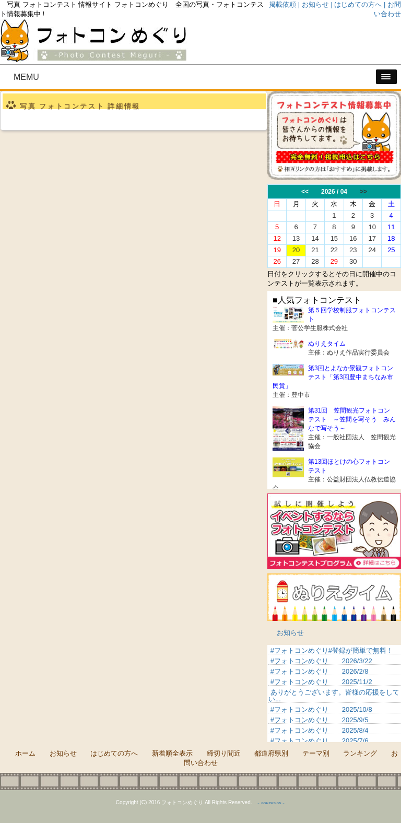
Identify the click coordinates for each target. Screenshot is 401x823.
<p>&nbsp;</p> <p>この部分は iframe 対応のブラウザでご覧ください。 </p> (334, 693)
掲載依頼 (282, 4)
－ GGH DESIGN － (271, 803)
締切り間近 (224, 753)
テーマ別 (315, 753)
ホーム (25, 753)
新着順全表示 (172, 753)
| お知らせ (313, 4)
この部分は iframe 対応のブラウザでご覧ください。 (334, 226)
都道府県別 (271, 753)
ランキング (360, 753)
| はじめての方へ (356, 4)
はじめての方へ (114, 753)
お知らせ (290, 633)
